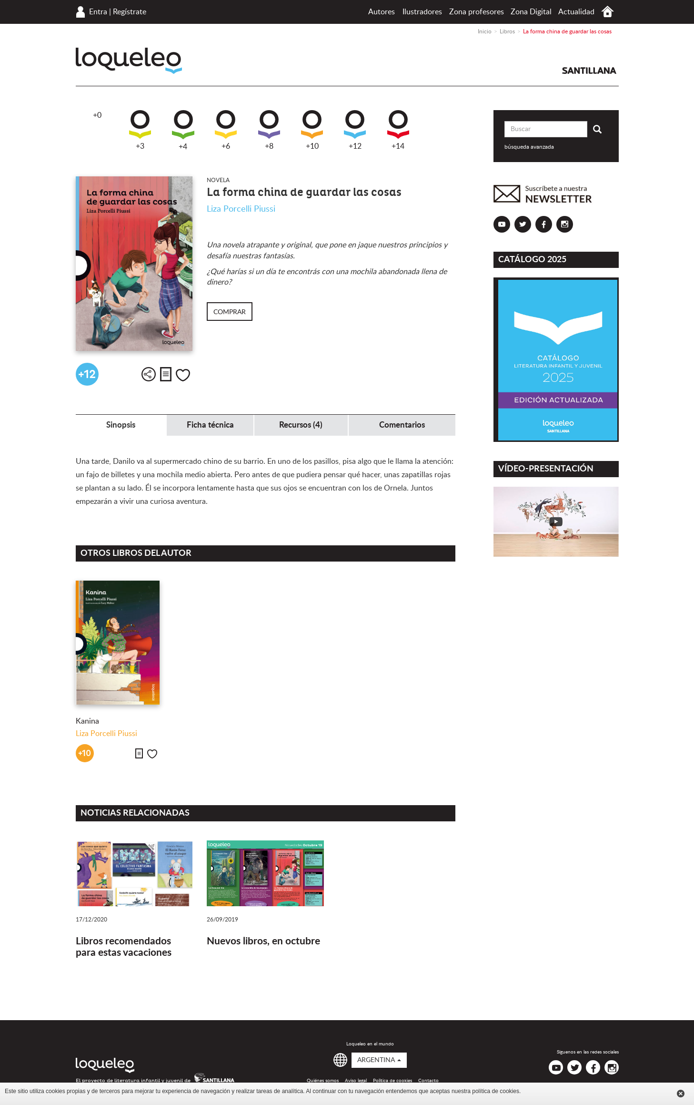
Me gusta (183, 375)
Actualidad (576, 12)
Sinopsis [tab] (120, 425)
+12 (355, 130)
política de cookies (495, 1091)
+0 (97, 115)
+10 (312, 130)
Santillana (589, 70)
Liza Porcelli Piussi (241, 209)
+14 (398, 130)
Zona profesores (476, 12)
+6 (226, 130)
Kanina (87, 721)
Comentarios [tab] (402, 425)
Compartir (148, 374)
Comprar (229, 312)
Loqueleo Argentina (129, 61)
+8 (269, 130)
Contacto (428, 1080)
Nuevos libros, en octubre (263, 941)
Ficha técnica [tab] (210, 425)
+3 (140, 130)
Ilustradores (422, 12)
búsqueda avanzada (529, 147)
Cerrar (680, 1093)
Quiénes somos (323, 1080)
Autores (381, 12)
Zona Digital (531, 12)
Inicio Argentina (607, 12)
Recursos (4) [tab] (300, 425)
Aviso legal (356, 1080)
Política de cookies (392, 1080)
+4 (183, 130)
